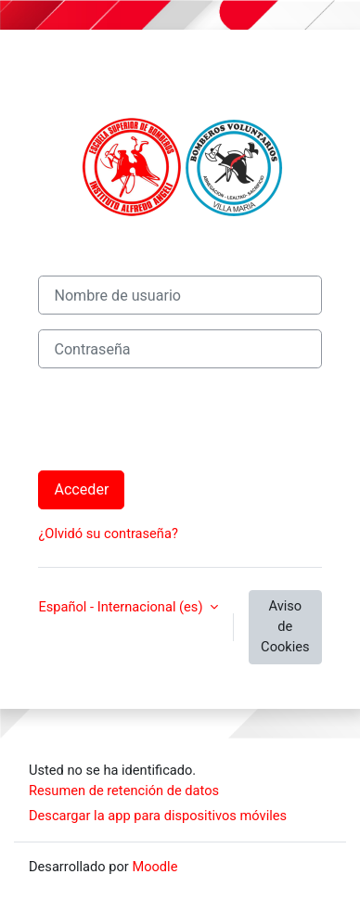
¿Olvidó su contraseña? (107, 533)
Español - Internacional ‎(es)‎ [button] (122, 606)
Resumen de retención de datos (124, 790)
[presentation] (179, 419)
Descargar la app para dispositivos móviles (158, 815)
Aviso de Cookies (285, 626)
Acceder (81, 489)
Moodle (154, 866)
